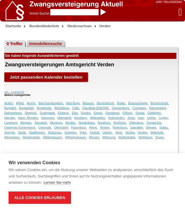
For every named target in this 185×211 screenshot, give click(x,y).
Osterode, (45, 127)
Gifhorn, (127, 113)
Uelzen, (108, 132)
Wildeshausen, (53, 137)
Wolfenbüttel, (127, 137)
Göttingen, (154, 113)
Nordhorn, (104, 122)
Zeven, (160, 137)
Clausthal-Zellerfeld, (95, 108)
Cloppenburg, (121, 108)
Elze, (75, 113)
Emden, (86, 113)
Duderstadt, (48, 113)
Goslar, (140, 113)
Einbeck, (64, 113)
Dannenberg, (158, 108)
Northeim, (120, 122)
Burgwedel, (26, 108)
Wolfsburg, (145, 137)
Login (159, 1)
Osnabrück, (154, 122)
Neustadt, (41, 122)
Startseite (13, 26)
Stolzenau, (55, 132)
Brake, (121, 103)
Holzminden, (116, 117)
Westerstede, (32, 137)
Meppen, (26, 122)
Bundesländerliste (44, 26)
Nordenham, (86, 122)
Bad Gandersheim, (51, 103)
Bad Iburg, (73, 103)
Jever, (131, 117)
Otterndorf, (61, 127)
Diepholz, (31, 113)
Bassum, (88, 103)
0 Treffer (14, 43)
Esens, (98, 113)
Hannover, (48, 117)
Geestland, (112, 113)
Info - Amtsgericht (14, 92)
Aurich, (31, 103)
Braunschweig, (138, 103)
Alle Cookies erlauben (39, 197)
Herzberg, (81, 117)
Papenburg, (79, 127)
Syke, (83, 132)
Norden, (70, 122)
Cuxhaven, (139, 108)
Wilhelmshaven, (76, 137)
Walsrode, (157, 132)
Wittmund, (109, 137)
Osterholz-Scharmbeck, (20, 127)
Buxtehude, (44, 108)
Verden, (143, 132)
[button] (180, 12)
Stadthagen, (37, 132)
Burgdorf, (10, 108)
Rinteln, (105, 127)
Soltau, (164, 127)
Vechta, (130, 132)
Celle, (76, 108)
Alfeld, (20, 103)
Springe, (10, 132)
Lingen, (164, 117)
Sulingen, (70, 132)
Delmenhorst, (13, 113)
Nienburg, (56, 122)
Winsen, (94, 137)
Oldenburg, (136, 122)
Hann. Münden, (28, 117)
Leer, (141, 117)
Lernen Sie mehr (57, 182)
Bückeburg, (62, 108)
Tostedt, (94, 132)
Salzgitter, (136, 127)
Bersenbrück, (106, 103)
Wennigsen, (12, 137)
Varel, (119, 132)
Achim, (9, 103)
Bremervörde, (159, 103)
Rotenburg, (120, 127)
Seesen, (151, 127)
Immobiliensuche (45, 43)
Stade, (22, 132)
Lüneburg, (11, 122)
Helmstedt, (64, 117)
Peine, (93, 127)
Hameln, (10, 117)
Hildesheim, (98, 117)
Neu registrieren (173, 1)
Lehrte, (151, 117)
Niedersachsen (79, 26)
